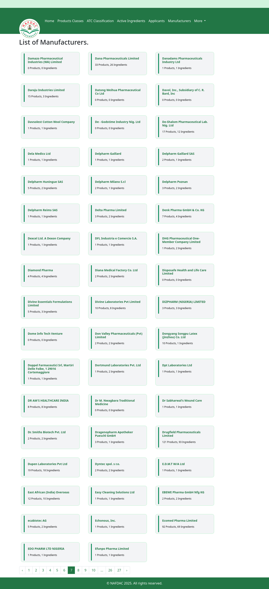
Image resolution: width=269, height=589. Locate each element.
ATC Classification (100, 21)
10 (93, 570)
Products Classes (70, 21)
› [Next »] (126, 570)
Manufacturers (179, 21)
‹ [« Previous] (22, 570)
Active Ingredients (131, 21)
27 (119, 570)
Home (49, 21)
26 (110, 570)
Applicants (156, 21)
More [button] (198, 21)
